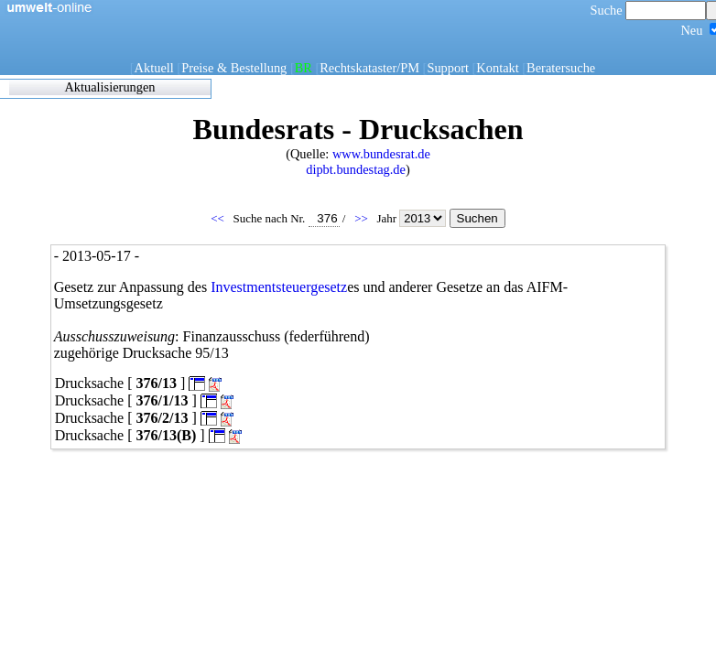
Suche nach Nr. (286, 218)
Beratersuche (560, 67)
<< (219, 218)
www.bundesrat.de (381, 153)
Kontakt (497, 67)
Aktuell (154, 67)
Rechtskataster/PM (369, 67)
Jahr (412, 218)
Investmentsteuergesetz (279, 287)
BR (303, 67)
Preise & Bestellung (234, 67)
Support (448, 67)
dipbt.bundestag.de (356, 169)
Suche (649, 10)
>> (362, 218)
